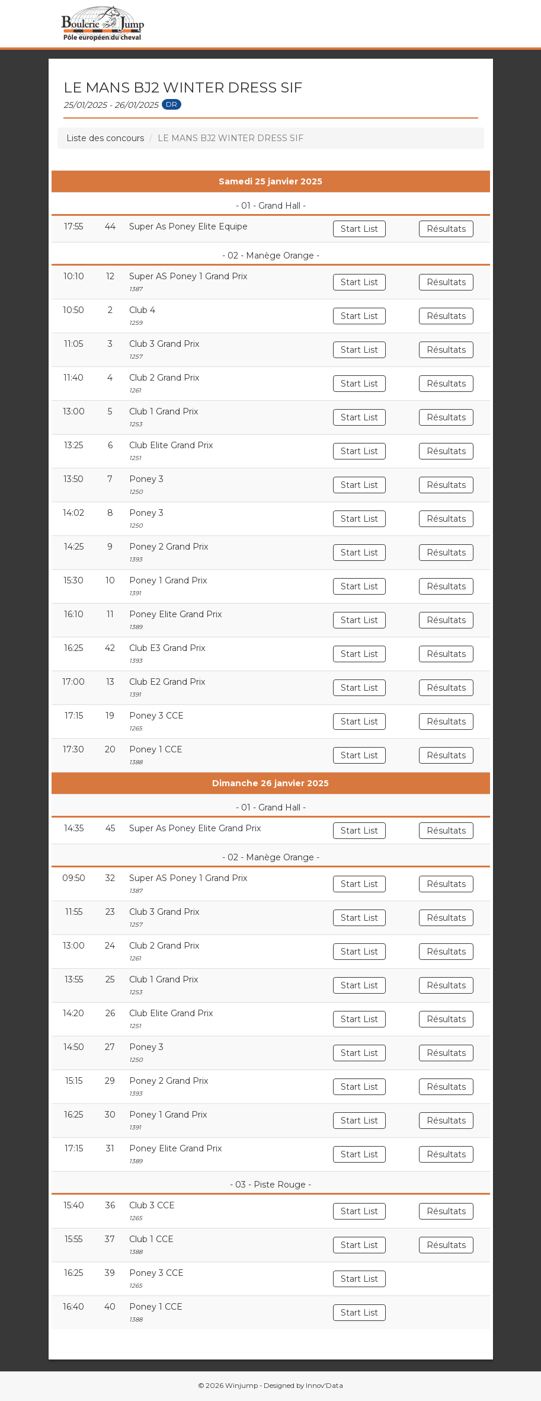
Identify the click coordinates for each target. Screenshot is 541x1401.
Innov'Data (324, 1385)
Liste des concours (105, 138)
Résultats (446, 229)
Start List (359, 229)
